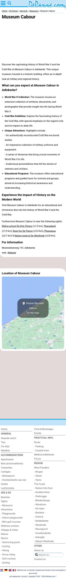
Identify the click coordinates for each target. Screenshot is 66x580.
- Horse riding (8, 554)
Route (37, 442)
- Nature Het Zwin (43, 488)
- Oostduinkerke (42, 533)
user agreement (14, 576)
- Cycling (5, 546)
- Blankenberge (42, 500)
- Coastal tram (41, 450)
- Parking (39, 446)
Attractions (7, 509)
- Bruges (38, 471)
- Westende (40, 525)
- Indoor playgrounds (12, 517)
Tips (3, 442)
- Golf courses (8, 558)
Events (37, 433)
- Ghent (38, 475)
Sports (4, 538)
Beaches (5, 497)
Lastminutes (7, 488)
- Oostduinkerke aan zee (13, 480)
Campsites (6, 467)
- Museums (7, 505)
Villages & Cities (9, 530)
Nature (4, 534)
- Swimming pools (10, 542)
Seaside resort (8, 438)
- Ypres (37, 480)
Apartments (7, 459)
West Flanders (41, 467)
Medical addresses (44, 454)
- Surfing (5, 562)
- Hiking (5, 550)
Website (12, 252)
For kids (5, 446)
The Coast (39, 484)
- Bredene (39, 512)
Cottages (6, 471)
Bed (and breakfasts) (12, 463)
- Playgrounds (8, 513)
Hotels (4, 484)
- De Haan (39, 508)
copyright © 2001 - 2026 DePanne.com (41, 576)
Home (4, 429)
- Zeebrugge (40, 496)
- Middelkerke (41, 520)
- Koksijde (39, 537)
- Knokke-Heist (42, 492)
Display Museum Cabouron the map (33, 308)
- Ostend (38, 516)
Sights (4, 501)
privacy (24, 576)
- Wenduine (40, 504)
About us (39, 550)
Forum (37, 458)
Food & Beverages (43, 429)
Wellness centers (10, 525)
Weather (5, 450)
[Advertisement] (33, 262)
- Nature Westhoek (44, 541)
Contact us (40, 559)
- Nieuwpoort (8, 475)
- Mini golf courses (11, 521)
